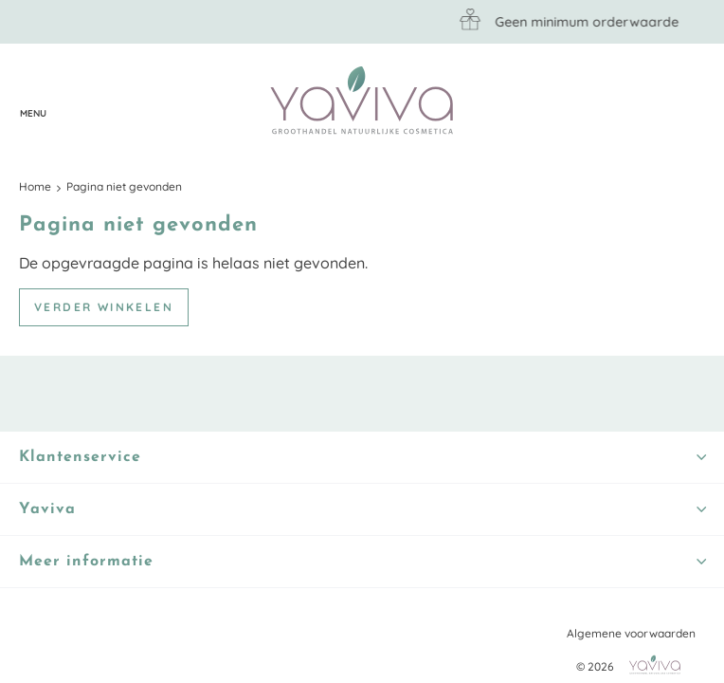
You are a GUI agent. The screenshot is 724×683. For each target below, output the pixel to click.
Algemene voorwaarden (631, 633)
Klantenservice (71, 101)
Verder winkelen (103, 307)
